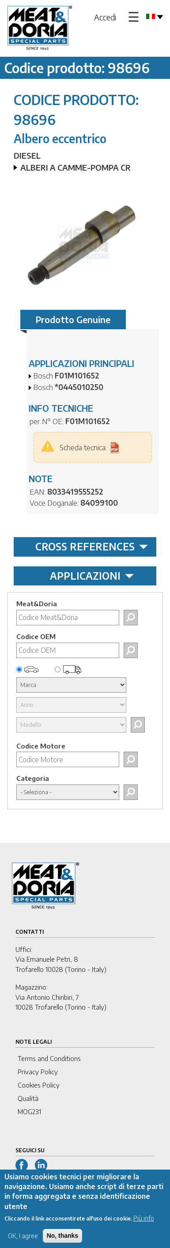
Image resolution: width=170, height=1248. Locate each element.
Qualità (28, 1098)
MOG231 (29, 1111)
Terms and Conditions (49, 1058)
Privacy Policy (38, 1072)
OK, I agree (23, 1241)
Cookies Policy (39, 1085)
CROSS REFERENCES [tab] (91, 546)
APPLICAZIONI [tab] (92, 575)
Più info (143, 1223)
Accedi (105, 17)
